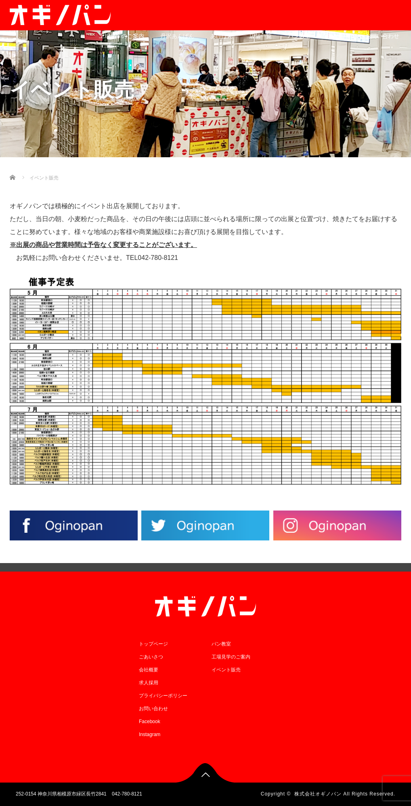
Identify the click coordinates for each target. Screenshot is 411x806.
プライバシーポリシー (163, 695)
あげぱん (221, 36)
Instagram (149, 734)
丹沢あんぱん (177, 36)
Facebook (149, 721)
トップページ (153, 644)
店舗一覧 (260, 36)
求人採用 (338, 36)
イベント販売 (226, 670)
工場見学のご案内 (121, 36)
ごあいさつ (151, 657)
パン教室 (299, 36)
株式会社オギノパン (318, 794)
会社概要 (148, 670)
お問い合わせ (382, 36)
